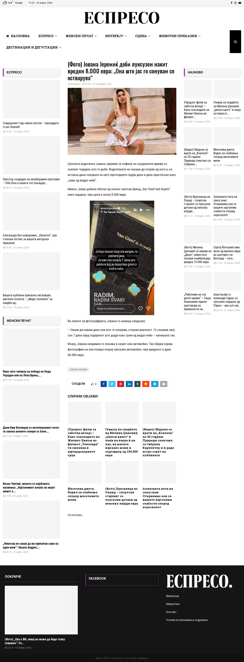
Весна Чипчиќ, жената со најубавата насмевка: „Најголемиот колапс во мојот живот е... (29, 487)
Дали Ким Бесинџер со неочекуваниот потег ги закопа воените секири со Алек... (31, 429)
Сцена (141, 36)
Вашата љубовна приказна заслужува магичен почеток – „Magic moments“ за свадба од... (27, 299)
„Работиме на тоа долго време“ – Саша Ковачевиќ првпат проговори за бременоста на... (197, 302)
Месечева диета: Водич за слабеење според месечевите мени (83, 494)
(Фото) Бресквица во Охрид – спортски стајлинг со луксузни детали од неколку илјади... (197, 204)
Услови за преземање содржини (187, 619)
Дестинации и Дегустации (32, 47)
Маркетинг (173, 604)
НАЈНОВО (195, 72)
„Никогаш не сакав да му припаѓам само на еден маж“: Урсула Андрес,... (30, 545)
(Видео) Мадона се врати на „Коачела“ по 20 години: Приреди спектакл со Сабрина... (197, 157)
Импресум (172, 596)
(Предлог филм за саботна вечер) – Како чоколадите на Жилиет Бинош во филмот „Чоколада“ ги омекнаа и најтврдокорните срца (84, 442)
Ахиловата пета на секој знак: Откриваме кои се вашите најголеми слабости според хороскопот (158, 498)
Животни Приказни (178, 36)
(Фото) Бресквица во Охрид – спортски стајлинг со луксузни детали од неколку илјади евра (121, 496)
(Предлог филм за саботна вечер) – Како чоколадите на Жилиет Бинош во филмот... (196, 110)
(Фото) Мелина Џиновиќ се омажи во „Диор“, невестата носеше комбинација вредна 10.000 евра (198, 255)
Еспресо (46, 36)
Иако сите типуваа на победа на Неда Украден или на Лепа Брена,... (27, 373)
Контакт (171, 612)
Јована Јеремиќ (78, 370)
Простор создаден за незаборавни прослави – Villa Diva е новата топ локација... (31, 181)
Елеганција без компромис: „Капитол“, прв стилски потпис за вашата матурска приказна (30, 239)
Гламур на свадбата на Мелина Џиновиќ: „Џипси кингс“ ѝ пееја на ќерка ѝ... (227, 108)
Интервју (114, 36)
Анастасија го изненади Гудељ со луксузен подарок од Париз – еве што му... (227, 300)
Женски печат (79, 36)
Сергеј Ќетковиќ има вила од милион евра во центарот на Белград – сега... (227, 253)
